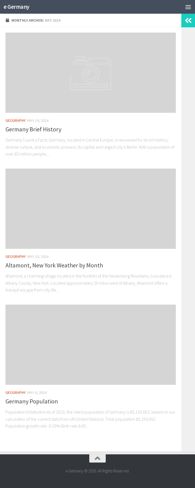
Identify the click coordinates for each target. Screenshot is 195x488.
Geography (15, 120)
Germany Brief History (33, 129)
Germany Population (31, 401)
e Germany (16, 6)
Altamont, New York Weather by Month (54, 265)
